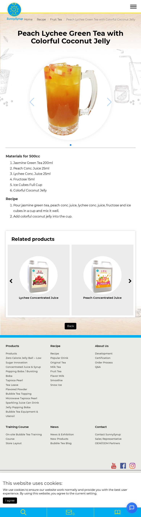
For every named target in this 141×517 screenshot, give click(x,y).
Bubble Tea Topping (18, 393)
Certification (102, 357)
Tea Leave (12, 384)
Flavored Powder (16, 389)
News (54, 427)
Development (103, 353)
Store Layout (14, 443)
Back (70, 326)
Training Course (17, 427)
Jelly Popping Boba (18, 407)
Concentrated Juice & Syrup (23, 366)
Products (12, 346)
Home (28, 19)
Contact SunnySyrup (108, 434)
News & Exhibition (62, 434)
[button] (70, 145)
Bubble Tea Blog (61, 443)
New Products (59, 438)
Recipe (41, 19)
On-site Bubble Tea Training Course (24, 436)
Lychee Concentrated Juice (38, 298)
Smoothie (56, 380)
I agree (10, 500)
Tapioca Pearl (14, 380)
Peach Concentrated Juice (102, 298)
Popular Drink (59, 357)
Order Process (104, 362)
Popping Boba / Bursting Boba (22, 373)
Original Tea (58, 362)
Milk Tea (55, 366)
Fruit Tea (56, 19)
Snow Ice (56, 384)
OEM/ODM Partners (107, 443)
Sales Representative (108, 438)
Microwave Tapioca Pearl (21, 398)
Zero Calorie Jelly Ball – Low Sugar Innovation (23, 360)
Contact (101, 427)
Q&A (98, 366)
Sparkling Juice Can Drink (22, 402)
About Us (102, 346)
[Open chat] (131, 507)
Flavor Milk (57, 375)
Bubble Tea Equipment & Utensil (22, 414)
